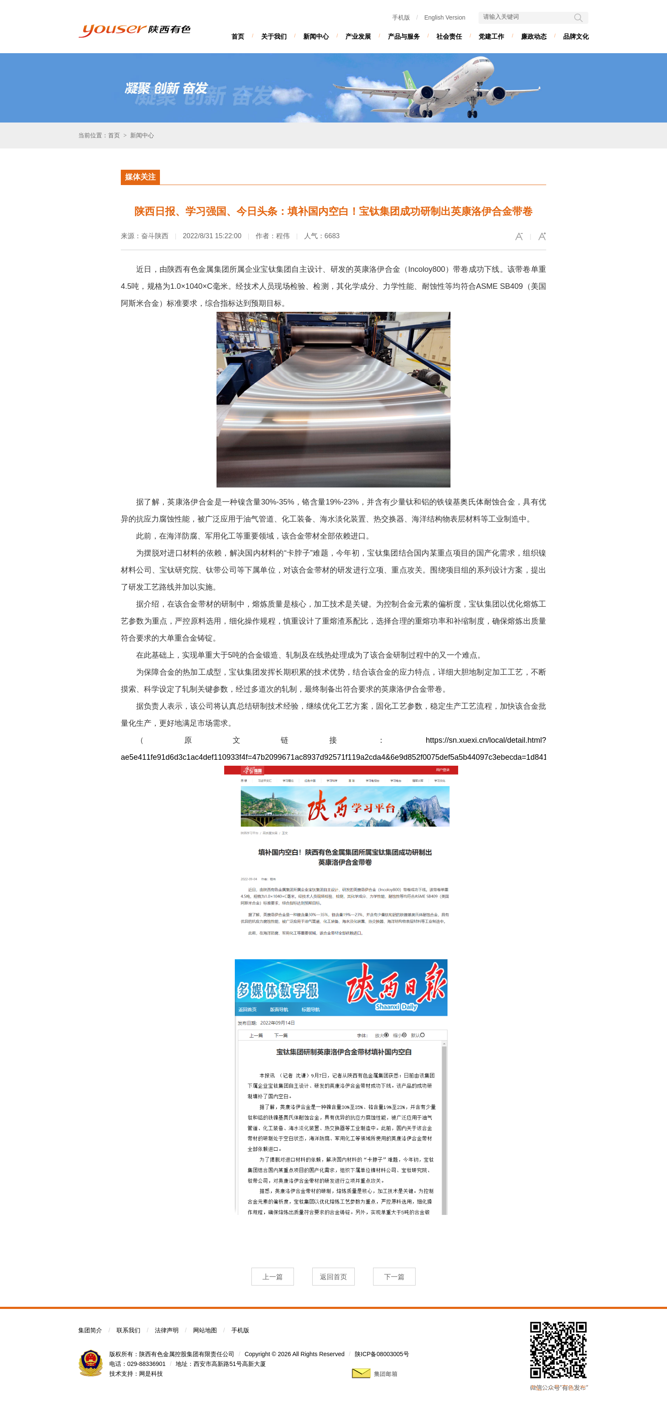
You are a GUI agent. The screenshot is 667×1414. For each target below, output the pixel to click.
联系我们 (128, 1330)
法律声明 (167, 1330)
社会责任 (449, 36)
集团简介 (90, 1330)
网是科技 (151, 1373)
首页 (237, 36)
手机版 (401, 17)
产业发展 (358, 36)
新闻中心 (316, 36)
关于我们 (274, 36)
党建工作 (491, 36)
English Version (444, 17)
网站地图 (205, 1330)
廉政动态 (534, 36)
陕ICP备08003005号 (382, 1354)
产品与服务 (404, 36)
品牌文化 (576, 36)
